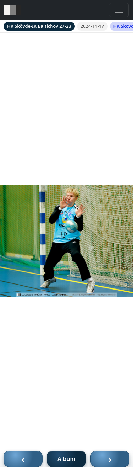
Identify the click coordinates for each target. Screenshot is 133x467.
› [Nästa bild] (110, 459)
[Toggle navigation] (119, 10)
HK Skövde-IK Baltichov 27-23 (39, 26)
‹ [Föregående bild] (23, 459)
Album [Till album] (66, 459)
